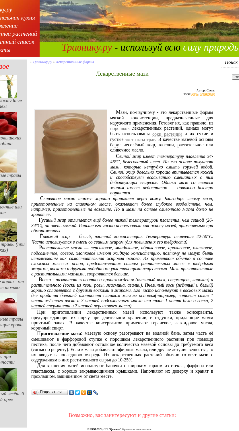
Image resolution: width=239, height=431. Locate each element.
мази (194, 93)
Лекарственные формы (75, 62)
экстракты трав (140, 139)
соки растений (167, 134)
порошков (119, 128)
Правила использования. (136, 429)
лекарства (207, 93)
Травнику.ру (87, 47)
